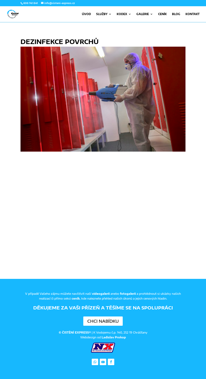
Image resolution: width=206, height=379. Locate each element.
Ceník (162, 14)
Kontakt (192, 14)
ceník (76, 298)
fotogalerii (128, 293)
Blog (176, 14)
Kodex (122, 14)
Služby (101, 14)
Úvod (86, 14)
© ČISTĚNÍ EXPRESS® (75, 332)
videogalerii (101, 293)
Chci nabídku (103, 321)
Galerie (142, 14)
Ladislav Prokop (114, 337)
